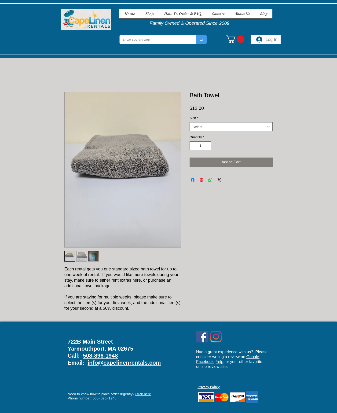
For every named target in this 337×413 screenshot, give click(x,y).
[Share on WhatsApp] (210, 180)
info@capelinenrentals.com (124, 362)
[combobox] (231, 126)
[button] (235, 39)
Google (252, 357)
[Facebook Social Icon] (202, 336)
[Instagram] (216, 336)
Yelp (219, 361)
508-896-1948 (100, 355)
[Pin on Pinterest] (201, 180)
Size (194, 118)
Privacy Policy (209, 387)
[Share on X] (219, 180)
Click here (143, 394)
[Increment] (207, 146)
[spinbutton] (200, 146)
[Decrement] (193, 146)
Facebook (205, 361)
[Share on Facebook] (192, 180)
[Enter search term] (154, 39)
